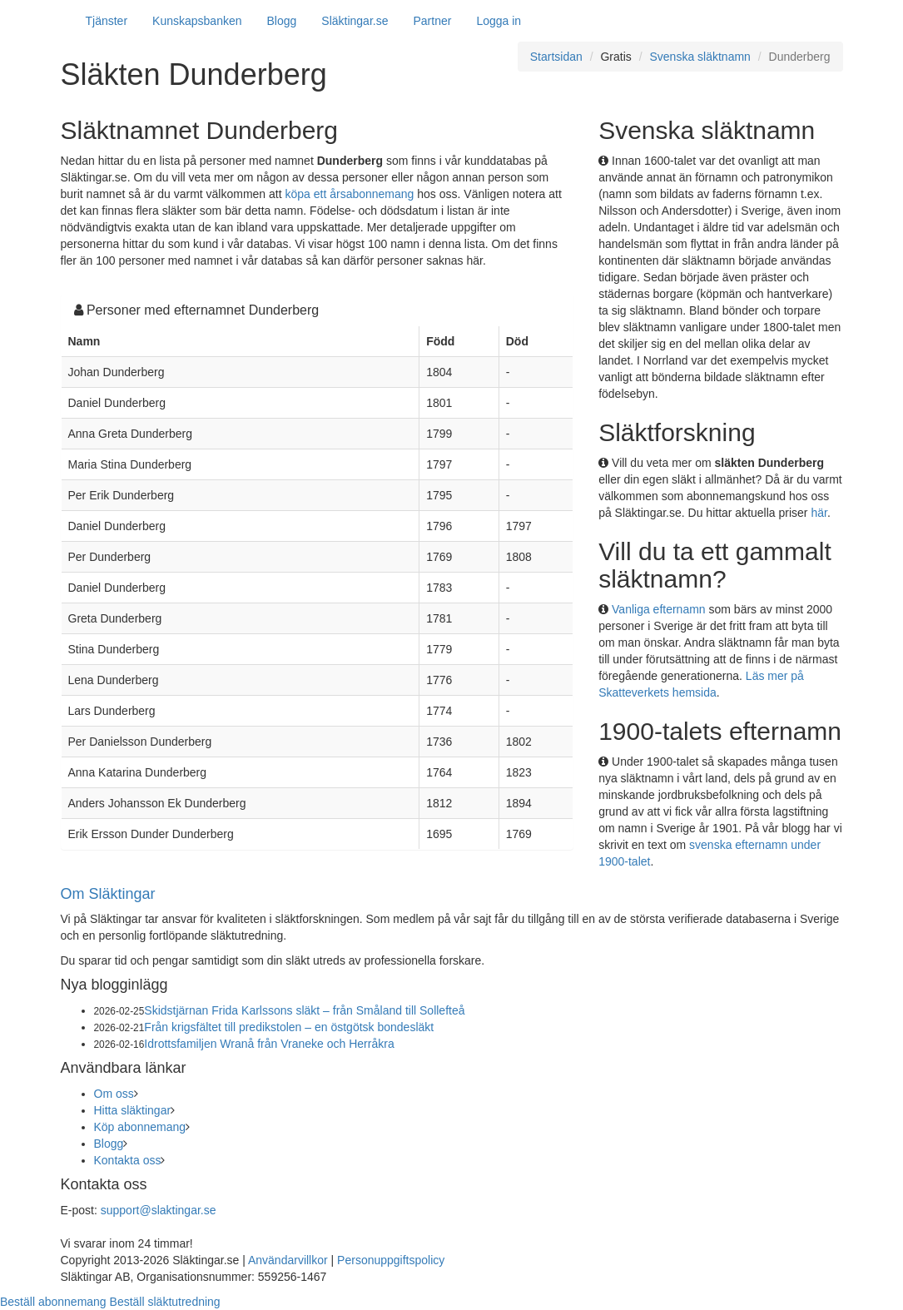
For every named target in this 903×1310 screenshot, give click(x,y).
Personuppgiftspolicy (390, 1260)
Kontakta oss (127, 1160)
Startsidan (556, 56)
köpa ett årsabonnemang (349, 194)
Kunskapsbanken (196, 20)
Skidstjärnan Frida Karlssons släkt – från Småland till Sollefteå (304, 1010)
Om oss (114, 1093)
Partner (432, 20)
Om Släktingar (108, 894)
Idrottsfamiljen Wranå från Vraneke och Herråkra (269, 1043)
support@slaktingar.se (158, 1210)
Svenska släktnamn (699, 56)
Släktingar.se (354, 20)
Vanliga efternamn (659, 609)
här (818, 512)
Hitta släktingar (132, 1110)
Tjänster (107, 20)
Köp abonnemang (140, 1127)
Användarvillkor (288, 1260)
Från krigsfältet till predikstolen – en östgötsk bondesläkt (289, 1027)
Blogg (282, 20)
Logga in (498, 20)
